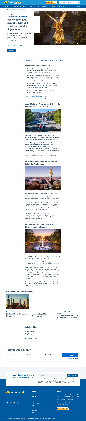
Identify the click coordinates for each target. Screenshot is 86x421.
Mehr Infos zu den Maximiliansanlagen (36, 98)
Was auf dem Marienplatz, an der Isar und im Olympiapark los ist (67, 317)
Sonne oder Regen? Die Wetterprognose (39, 315)
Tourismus (34, 400)
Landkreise (34, 410)
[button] (7, 6)
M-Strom (34, 402)
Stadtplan (34, 394)
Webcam (34, 407)
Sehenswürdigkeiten (13, 9)
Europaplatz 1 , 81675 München (17, 46)
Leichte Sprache (61, 399)
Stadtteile (34, 409)
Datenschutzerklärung (42, 383)
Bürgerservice (35, 403)
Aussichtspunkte (22, 9)
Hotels (33, 405)
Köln (63, 404)
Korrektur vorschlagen (31, 338)
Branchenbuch (51, 2)
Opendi (67, 404)
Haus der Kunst (43, 146)
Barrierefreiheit (69, 399)
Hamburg (59, 404)
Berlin (73, 403)
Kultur (33, 398)
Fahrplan (34, 396)
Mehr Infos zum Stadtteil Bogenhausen (36, 96)
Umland (34, 412)
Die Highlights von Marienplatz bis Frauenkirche (17, 315)
